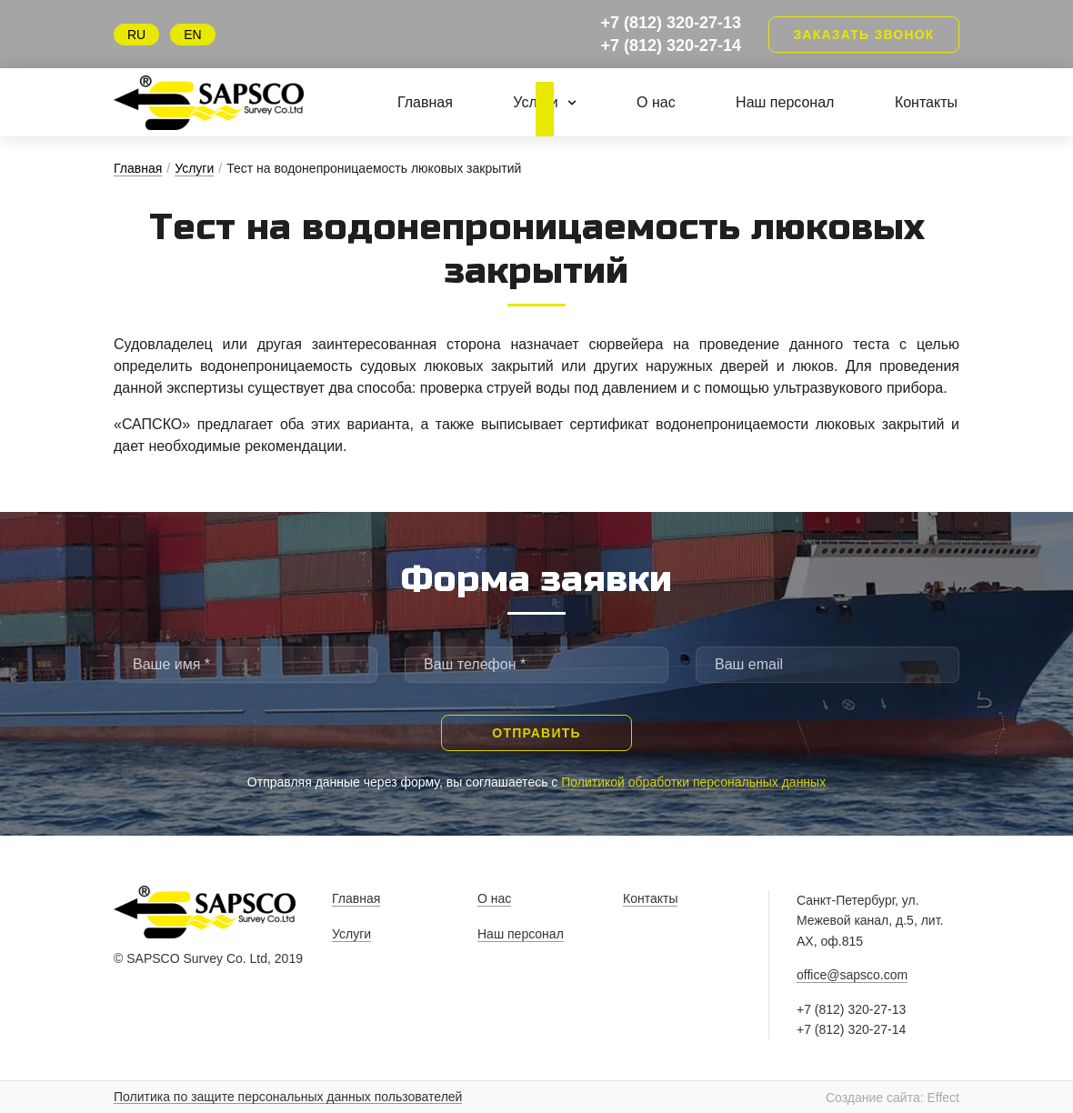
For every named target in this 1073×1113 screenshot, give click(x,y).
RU (136, 34)
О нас (656, 102)
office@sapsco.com (852, 975)
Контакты (926, 102)
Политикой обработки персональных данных (693, 782)
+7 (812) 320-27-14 (670, 45)
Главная (425, 102)
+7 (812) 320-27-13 (670, 23)
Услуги (544, 102)
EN (192, 34)
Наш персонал (785, 102)
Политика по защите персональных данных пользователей (288, 1097)
